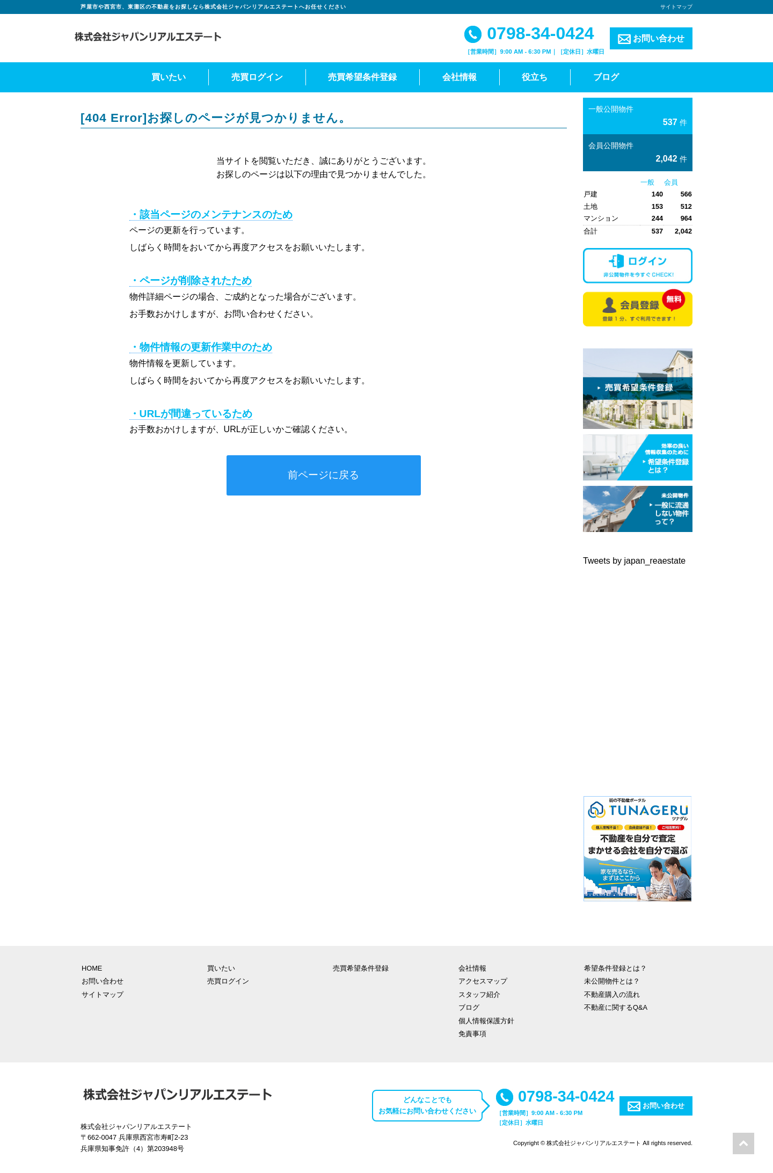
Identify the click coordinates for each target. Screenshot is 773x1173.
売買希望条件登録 (362, 77)
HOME (92, 968)
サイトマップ (676, 7)
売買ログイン (257, 77)
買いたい (168, 77)
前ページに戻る (323, 474)
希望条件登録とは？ (615, 968)
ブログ (606, 77)
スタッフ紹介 (479, 994)
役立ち (535, 77)
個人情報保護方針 (486, 1021)
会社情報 (459, 77)
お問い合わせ (651, 39)
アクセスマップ (482, 981)
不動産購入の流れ (612, 994)
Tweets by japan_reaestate (634, 560)
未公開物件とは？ (612, 981)
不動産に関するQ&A (615, 1007)
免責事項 (472, 1034)
